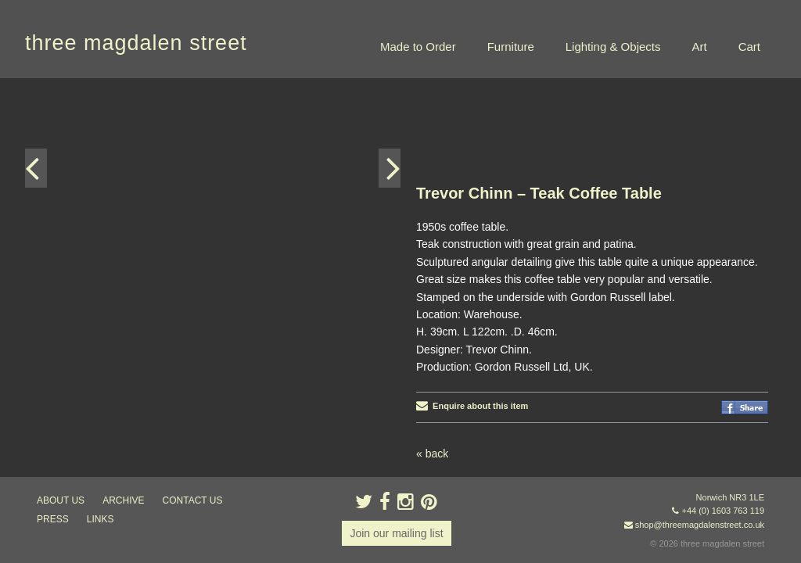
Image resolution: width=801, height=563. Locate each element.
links (100, 519)
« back (432, 453)
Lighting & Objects (613, 46)
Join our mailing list (396, 533)
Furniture (510, 46)
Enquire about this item (472, 406)
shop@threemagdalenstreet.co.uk (699, 524)
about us (60, 500)
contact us (193, 500)
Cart (749, 46)
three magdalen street (136, 43)
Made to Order (418, 46)
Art (698, 46)
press (53, 519)
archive (123, 500)
